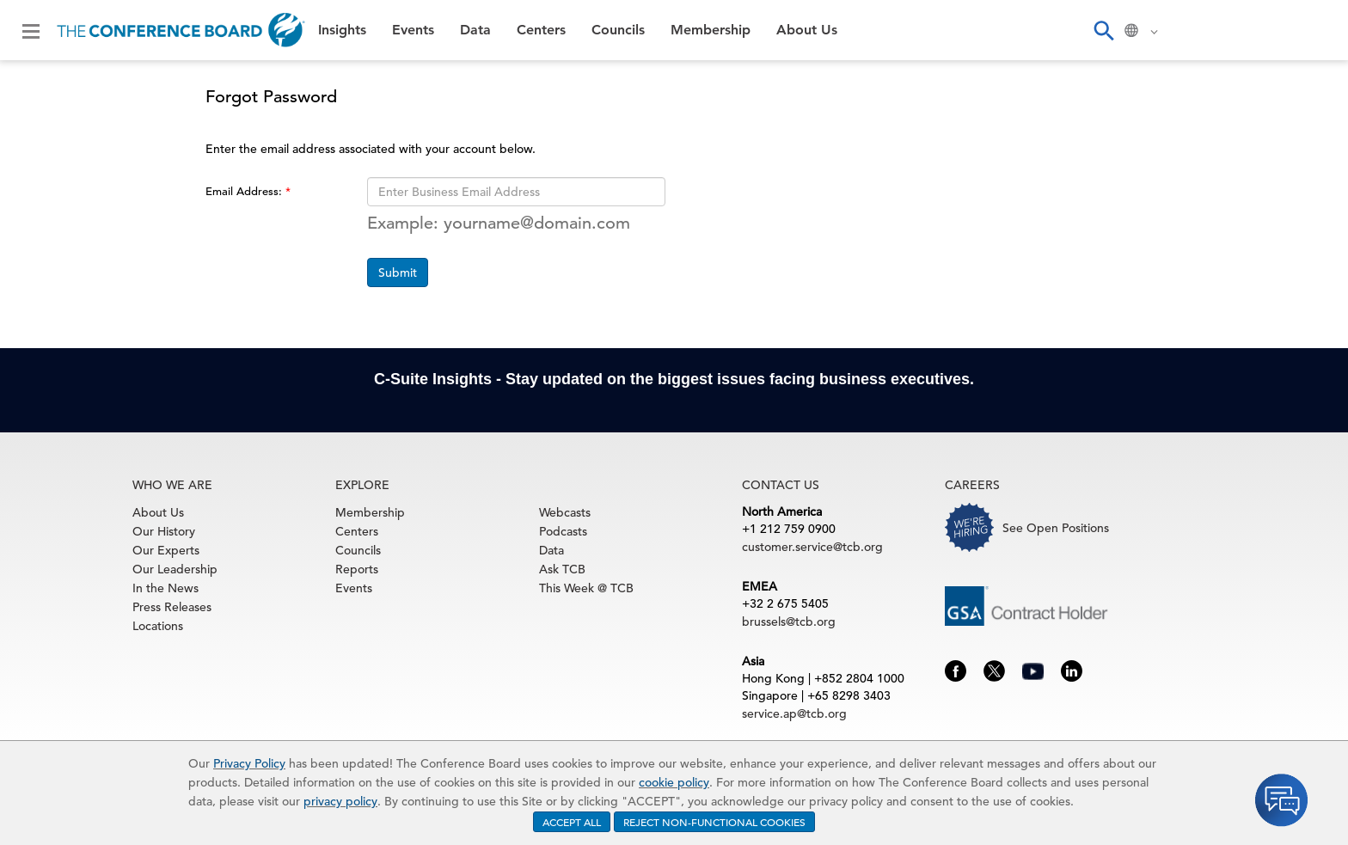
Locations (157, 626)
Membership (711, 30)
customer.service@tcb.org (812, 546)
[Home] (181, 30)
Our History (163, 531)
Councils (618, 30)
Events (413, 30)
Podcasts (563, 531)
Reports (356, 569)
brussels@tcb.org (789, 621)
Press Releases (171, 607)
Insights (342, 30)
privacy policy (340, 801)
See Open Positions (1055, 528)
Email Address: (245, 191)
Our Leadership (175, 569)
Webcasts (565, 512)
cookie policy (674, 782)
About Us (806, 30)
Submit (397, 272)
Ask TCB (562, 569)
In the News (165, 588)
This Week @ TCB (586, 588)
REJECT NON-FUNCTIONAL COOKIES (714, 822)
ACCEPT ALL (571, 822)
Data (475, 30)
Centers (541, 30)
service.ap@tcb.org (794, 713)
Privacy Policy (249, 763)
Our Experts (165, 550)
